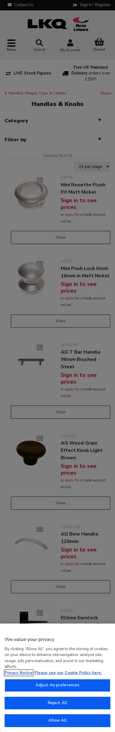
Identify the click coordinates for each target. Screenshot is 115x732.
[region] (57, 678)
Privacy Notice (19, 673)
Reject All (57, 703)
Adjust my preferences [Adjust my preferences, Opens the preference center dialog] (58, 685)
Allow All (57, 720)
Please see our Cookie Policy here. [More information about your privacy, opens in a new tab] (68, 673)
